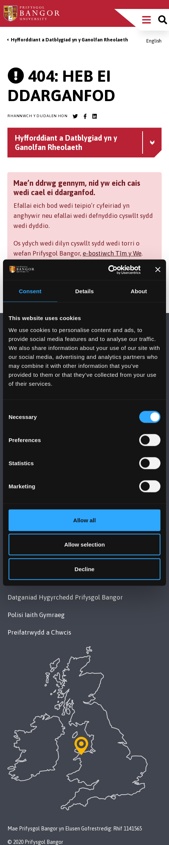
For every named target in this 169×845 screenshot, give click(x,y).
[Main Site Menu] (146, 20)
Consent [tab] (30, 291)
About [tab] (139, 291)
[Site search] (162, 20)
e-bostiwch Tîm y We (112, 253)
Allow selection (84, 544)
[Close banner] (157, 269)
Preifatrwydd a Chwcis (39, 632)
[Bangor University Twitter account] (75, 116)
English (154, 40)
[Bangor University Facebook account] (84, 116)
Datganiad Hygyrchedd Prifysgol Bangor (65, 597)
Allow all (84, 520)
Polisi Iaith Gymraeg (36, 615)
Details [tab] (84, 291)
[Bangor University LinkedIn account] (94, 116)
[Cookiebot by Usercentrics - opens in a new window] (108, 270)
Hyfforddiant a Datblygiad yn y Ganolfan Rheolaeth (69, 40)
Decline (84, 569)
